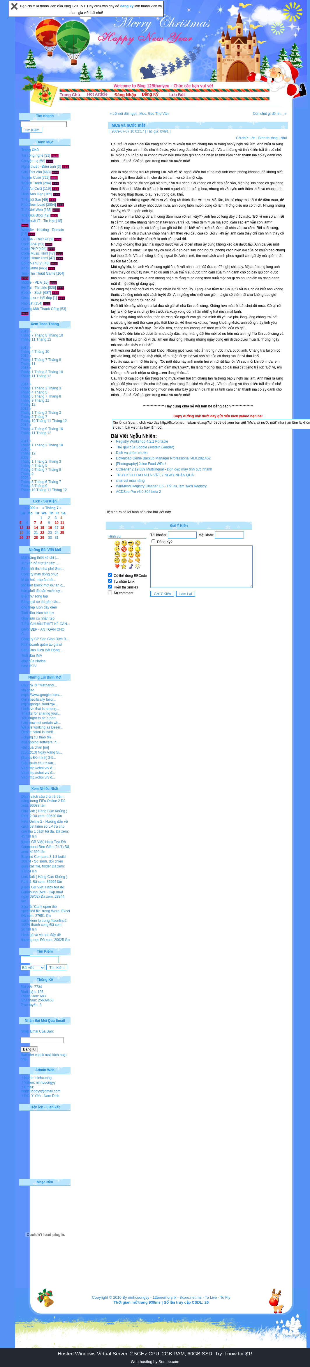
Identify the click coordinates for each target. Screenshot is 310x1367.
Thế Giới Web (32, 210)
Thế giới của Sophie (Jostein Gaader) (145, 447)
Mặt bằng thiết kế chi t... (40, 558)
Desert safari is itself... (38, 732)
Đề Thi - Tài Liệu (34, 288)
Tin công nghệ (32, 155)
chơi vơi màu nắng (130, 481)
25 (62, 533)
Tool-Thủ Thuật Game (38, 273)
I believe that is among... (40, 709)
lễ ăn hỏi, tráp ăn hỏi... (38, 580)
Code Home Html (34, 258)
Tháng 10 (55, 335)
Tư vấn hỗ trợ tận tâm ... (40, 563)
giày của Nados (33, 661)
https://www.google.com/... (41, 695)
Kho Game (29, 268)
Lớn (252, 138)
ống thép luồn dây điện (39, 607)
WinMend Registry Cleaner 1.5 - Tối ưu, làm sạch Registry (161, 486)
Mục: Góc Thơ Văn (153, 114)
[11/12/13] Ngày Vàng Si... (41, 752)
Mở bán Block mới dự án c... (43, 585)
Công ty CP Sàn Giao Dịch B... (45, 639)
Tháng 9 (27, 400)
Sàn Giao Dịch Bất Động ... (42, 650)
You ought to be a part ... (40, 718)
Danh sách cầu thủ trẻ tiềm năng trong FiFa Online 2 (42, 799)
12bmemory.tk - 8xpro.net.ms (177, 1297)
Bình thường (267, 138)
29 (42, 538)
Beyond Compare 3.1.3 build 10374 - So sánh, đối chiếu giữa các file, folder (43, 861)
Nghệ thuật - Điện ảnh (38, 166)
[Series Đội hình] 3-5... (38, 758)
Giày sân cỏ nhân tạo (37, 618)
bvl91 (164, 131)
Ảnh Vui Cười (31, 189)
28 (36, 538)
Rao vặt (27, 303)
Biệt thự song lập (34, 596)
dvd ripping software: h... (40, 742)
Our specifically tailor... (38, 699)
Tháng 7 (27, 335)
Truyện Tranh (31, 183)
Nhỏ (284, 138)
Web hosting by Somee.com (155, 1361)
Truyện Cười (31, 178)
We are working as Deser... (42, 727)
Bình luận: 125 (32, 992)
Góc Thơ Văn (31, 172)
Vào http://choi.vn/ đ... (38, 768)
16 (50, 528)
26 (21, 538)
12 (21, 528)
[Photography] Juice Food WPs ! (141, 464)
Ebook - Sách (31, 293)
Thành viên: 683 (33, 996)
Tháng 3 (54, 388)
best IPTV (29, 666)
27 (28, 538)
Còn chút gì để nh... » (269, 114)
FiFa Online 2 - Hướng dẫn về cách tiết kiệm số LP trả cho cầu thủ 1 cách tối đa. (44, 826)
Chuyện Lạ (29, 161)
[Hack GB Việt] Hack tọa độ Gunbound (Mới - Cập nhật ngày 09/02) (42, 892)
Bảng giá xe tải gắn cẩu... (41, 602)
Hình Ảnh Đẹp (32, 194)
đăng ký (127, 6)
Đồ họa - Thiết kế (34, 239)
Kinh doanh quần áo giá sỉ (41, 645)
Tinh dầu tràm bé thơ (37, 613)
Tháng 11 (28, 339)
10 (57, 523)
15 (42, 528)
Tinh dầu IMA (31, 656)
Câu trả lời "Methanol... (39, 685)
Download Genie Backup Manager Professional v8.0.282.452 (163, 458)
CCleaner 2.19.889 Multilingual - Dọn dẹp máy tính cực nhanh (164, 469)
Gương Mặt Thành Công (40, 309)
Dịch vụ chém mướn (131, 453)
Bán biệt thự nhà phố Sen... (42, 569)
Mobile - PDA (31, 282)
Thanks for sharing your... (41, 713)
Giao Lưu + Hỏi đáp (36, 298)
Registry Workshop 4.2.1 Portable (142, 441)
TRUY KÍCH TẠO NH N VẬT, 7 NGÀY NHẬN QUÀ (155, 475)
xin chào (27, 690)
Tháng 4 (27, 352)
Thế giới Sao (31, 200)
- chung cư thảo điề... (37, 737)
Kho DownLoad (33, 205)
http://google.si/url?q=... (39, 704)
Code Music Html (34, 253)
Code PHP (29, 249)
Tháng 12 (43, 339)
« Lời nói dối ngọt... (124, 114)
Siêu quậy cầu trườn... (38, 763)
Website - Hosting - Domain (42, 230)
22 (42, 533)
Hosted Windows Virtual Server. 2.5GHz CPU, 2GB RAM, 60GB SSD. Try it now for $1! (155, 1354)
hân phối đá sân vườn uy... (42, 591)
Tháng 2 (40, 372)
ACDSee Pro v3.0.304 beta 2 (138, 492)
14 (36, 528)
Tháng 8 (40, 335)
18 (62, 528)
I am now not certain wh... (41, 723)
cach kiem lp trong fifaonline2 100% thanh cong (43, 923)
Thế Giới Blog (32, 215)
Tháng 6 (27, 396)
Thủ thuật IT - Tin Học (38, 221)
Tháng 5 (40, 392)
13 (28, 528)
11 (62, 523)
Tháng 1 (27, 360)
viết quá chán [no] (35, 747)
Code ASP (29, 244)
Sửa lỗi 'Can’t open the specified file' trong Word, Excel (45, 909)
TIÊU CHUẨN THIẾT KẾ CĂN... (45, 624)
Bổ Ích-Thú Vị (32, 263)
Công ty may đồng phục (39, 574)
